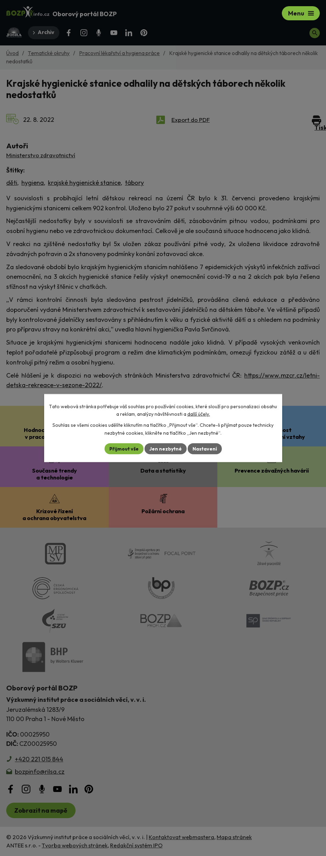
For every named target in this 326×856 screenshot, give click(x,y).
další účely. (198, 414)
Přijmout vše (124, 448)
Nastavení (204, 448)
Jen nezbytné (165, 448)
